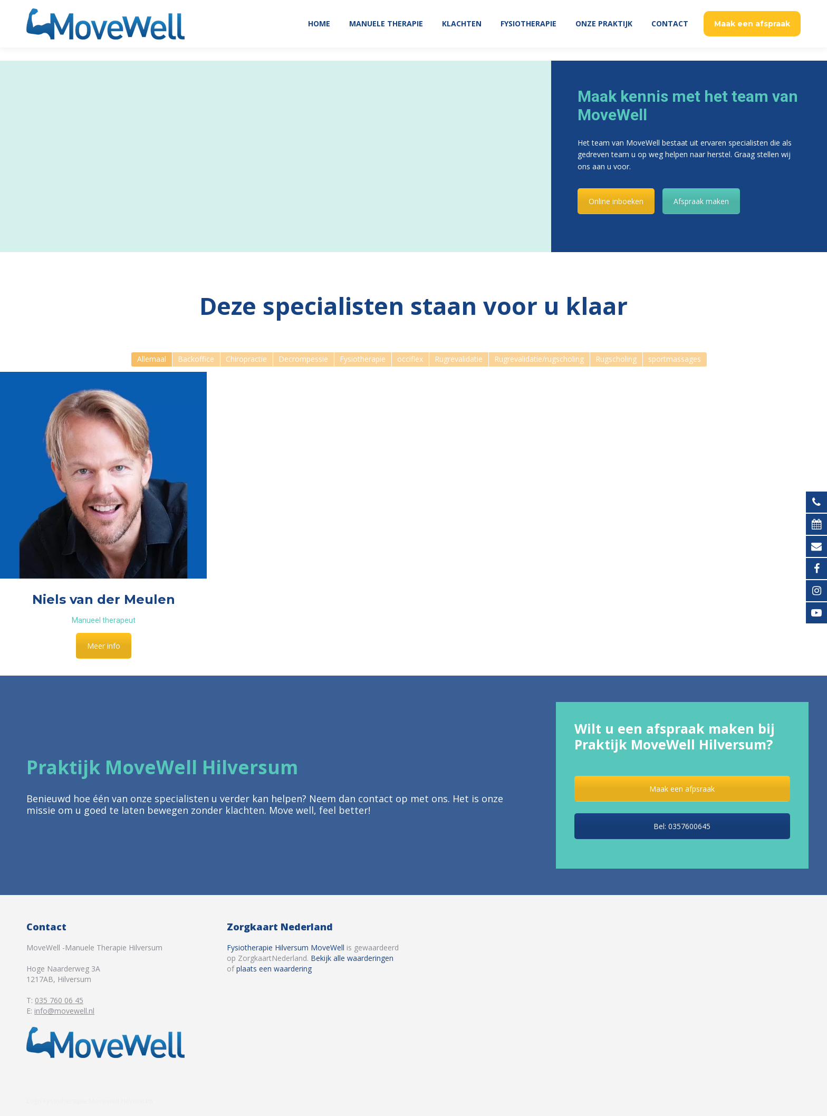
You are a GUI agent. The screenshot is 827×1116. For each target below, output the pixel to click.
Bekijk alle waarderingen (352, 958)
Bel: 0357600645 (681, 826)
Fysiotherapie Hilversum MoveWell (285, 947)
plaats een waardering (274, 969)
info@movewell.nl (64, 1011)
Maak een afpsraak (682, 789)
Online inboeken (616, 201)
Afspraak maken (701, 201)
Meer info (103, 646)
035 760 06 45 (773, 7)
